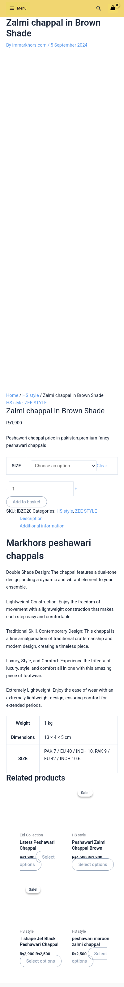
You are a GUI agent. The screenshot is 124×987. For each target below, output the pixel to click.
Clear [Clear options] (102, 155)
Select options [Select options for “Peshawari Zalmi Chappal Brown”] (92, 553)
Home (12, 84)
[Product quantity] (41, 177)
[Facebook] (35, 887)
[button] (98, 8)
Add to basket (27, 191)
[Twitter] (53, 887)
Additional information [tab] (42, 215)
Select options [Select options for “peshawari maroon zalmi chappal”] (89, 646)
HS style (30, 84)
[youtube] (89, 887)
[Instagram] (71, 887)
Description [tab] (31, 207)
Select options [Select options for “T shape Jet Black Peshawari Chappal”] (40, 650)
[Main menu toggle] (18, 8)
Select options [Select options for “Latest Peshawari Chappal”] (37, 549)
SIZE (16, 155)
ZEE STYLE (36, 92)
